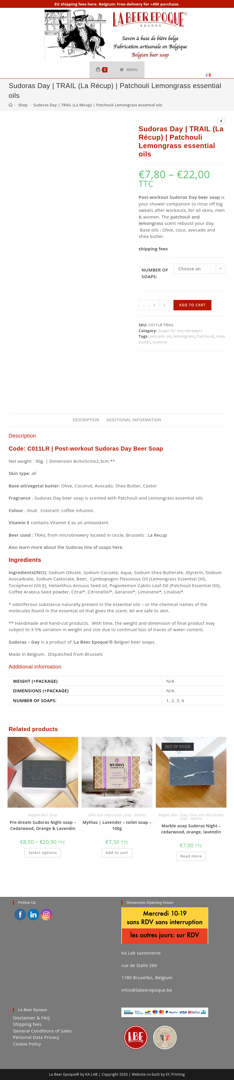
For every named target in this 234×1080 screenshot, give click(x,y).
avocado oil (160, 336)
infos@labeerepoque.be (146, 976)
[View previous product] (221, 121)
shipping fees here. (79, 4)
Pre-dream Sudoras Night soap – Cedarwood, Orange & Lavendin (43, 825)
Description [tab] (86, 420)
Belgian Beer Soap (42, 815)
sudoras (160, 342)
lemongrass (183, 336)
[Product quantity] (154, 305)
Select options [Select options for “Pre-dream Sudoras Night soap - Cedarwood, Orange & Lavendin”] (43, 853)
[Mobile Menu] (129, 70)
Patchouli (205, 336)
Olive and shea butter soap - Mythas (117, 815)
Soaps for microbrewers (180, 331)
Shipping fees (27, 1011)
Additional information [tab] (133, 420)
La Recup (157, 535)
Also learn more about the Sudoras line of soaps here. (66, 548)
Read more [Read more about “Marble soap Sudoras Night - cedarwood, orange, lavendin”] (191, 856)
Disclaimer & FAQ (31, 1004)
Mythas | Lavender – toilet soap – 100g (117, 825)
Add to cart (192, 305)
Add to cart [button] (117, 853)
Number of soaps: (155, 273)
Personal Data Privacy (36, 1024)
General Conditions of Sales (42, 1017)
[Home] (10, 105)
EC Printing (175, 1061)
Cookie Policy (27, 1030)
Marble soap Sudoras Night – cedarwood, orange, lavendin (191, 829)
